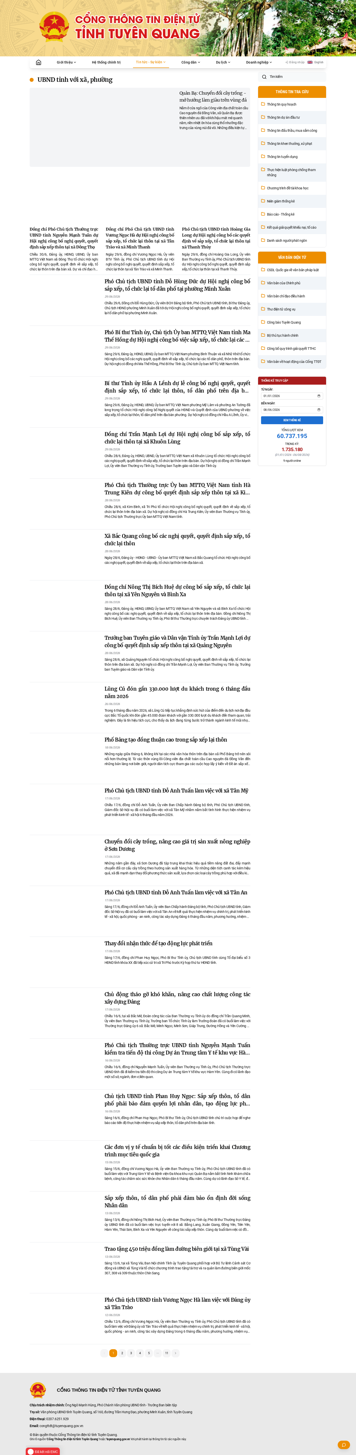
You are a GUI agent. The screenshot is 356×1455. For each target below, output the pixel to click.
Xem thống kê (292, 449)
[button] (158, 1353)
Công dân (190, 62)
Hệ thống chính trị (106, 62)
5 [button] (149, 1353)
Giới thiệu (67, 62)
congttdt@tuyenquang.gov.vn (61, 1426)
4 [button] (140, 1353)
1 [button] (113, 1353)
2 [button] (122, 1353)
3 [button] (131, 1353)
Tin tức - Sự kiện (151, 62)
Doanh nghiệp (259, 62)
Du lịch (223, 62)
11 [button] (166, 1353)
